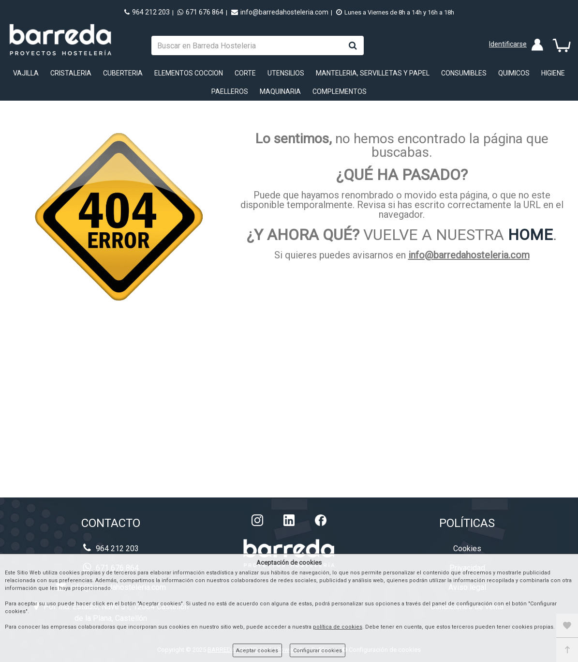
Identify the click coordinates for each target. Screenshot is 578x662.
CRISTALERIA (70, 73)
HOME (530, 235)
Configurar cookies (317, 650)
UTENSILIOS (285, 73)
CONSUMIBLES (464, 73)
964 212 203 (147, 12)
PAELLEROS (229, 91)
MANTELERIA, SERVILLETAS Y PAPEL (373, 73)
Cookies (467, 548)
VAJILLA (26, 73)
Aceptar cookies (257, 650)
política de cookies (337, 627)
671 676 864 (200, 12)
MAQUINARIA (280, 91)
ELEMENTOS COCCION (188, 73)
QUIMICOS (514, 73)
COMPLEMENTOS (339, 91)
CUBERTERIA (123, 73)
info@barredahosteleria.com (279, 12)
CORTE (245, 73)
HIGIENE (553, 73)
